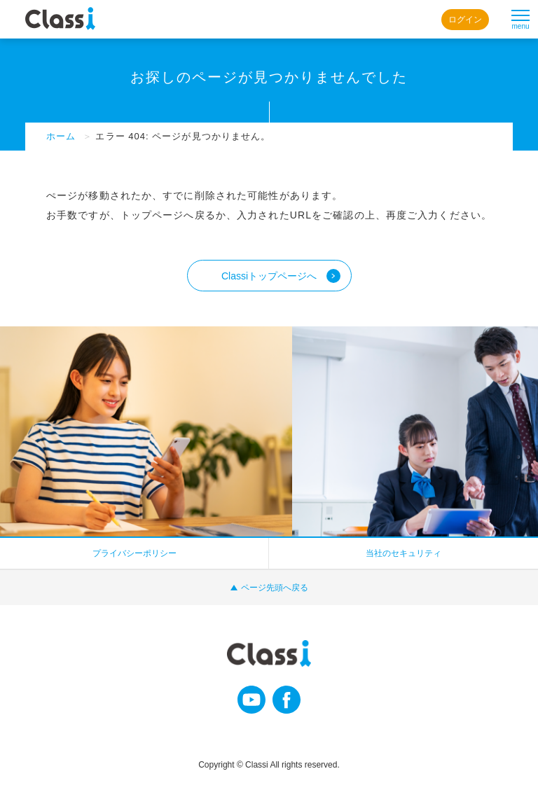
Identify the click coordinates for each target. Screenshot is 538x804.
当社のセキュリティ (403, 553)
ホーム (61, 136)
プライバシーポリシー (134, 553)
